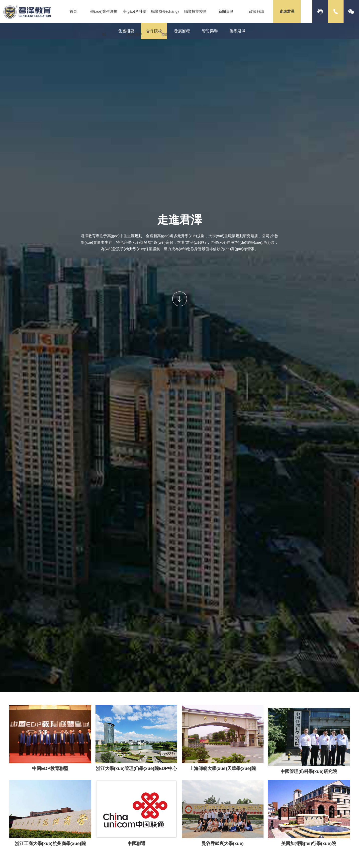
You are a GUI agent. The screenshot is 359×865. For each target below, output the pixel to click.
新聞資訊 (225, 11)
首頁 (73, 11)
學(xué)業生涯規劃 (103, 22)
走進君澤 (286, 11)
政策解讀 (256, 11)
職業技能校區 (195, 11)
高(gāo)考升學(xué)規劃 (134, 22)
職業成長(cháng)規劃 (165, 22)
